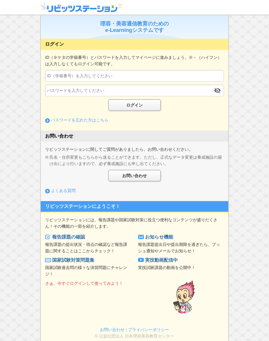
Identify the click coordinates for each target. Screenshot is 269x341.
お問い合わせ (134, 175)
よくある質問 (63, 190)
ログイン (134, 105)
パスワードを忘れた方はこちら (79, 120)
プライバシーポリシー (148, 329)
